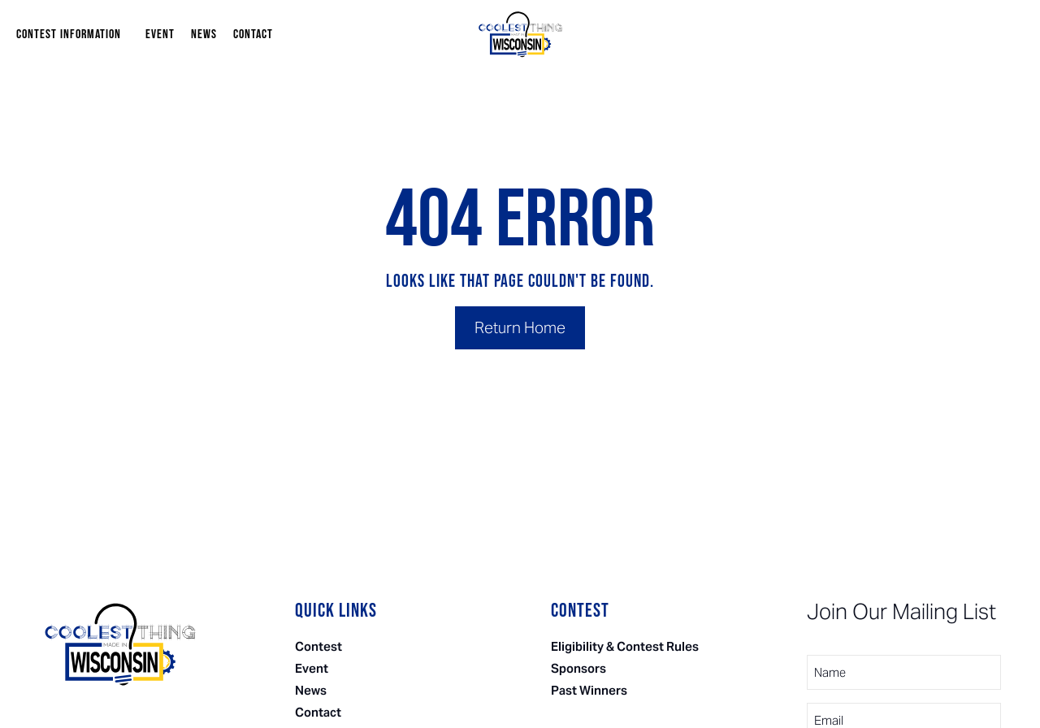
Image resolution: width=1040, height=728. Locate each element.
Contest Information (72, 35)
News (204, 34)
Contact (253, 34)
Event (160, 34)
